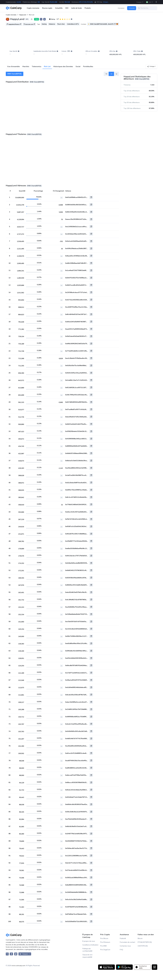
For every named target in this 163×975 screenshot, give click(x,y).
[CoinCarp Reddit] (15, 954)
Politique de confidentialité (87, 950)
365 (38, 2)
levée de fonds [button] (76, 8)
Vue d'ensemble (13, 66)
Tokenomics (36, 66)
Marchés (25, 66)
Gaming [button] (44, 24)
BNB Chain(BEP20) (14, 74)
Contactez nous (125, 946)
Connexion (121, 8)
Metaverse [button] (52, 24)
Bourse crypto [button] (47, 8)
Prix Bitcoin (104, 938)
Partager (151, 66)
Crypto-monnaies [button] (33, 8)
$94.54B (67, 2)
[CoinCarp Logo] (14, 8)
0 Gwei (106, 2)
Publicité (123, 938)
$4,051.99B (53, 2)
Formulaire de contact (127, 942)
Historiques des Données (63, 66)
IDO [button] (66, 8)
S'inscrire (131, 8)
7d (106, 74)
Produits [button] (88, 8)
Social (78, 66)
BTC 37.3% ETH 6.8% (86, 2)
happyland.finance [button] (14, 24)
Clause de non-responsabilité (87, 956)
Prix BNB (103, 946)
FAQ (121, 950)
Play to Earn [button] (61, 24)
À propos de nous (88, 941)
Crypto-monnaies (11, 15)
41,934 (19, 2)
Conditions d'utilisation (90, 945)
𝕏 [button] (41, 19)
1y (116, 74)
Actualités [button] (59, 8)
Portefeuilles (88, 66)
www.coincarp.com (18, 965)
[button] (139, 2)
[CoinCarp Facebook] (11, 954)
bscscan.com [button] (29, 24)
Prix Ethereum (105, 942)
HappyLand (22, 15)
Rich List (47, 66)
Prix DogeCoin (105, 950)
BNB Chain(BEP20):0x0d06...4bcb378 (101, 24)
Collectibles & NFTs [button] (73, 24)
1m (111, 74)
